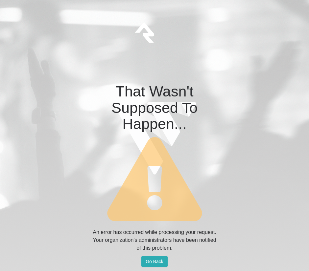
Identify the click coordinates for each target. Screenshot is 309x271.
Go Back (154, 261)
